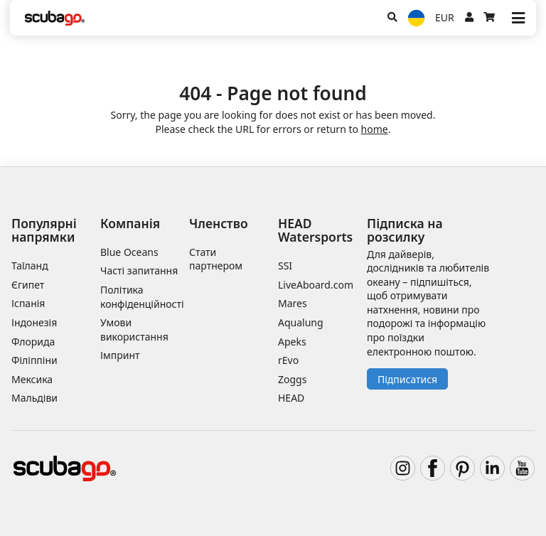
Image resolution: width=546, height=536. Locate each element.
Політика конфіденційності (142, 297)
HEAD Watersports (315, 230)
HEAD (291, 397)
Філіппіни (34, 360)
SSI (285, 265)
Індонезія (34, 322)
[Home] (55, 18)
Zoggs (292, 379)
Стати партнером (215, 259)
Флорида (33, 341)
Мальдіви (34, 397)
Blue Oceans (129, 252)
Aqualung (300, 322)
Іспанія (28, 303)
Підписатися (407, 379)
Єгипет (27, 284)
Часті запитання (139, 270)
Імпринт (120, 355)
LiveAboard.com (315, 284)
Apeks (292, 341)
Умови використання (134, 329)
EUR (444, 17)
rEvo (288, 360)
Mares (292, 303)
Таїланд (29, 265)
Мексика (32, 379)
